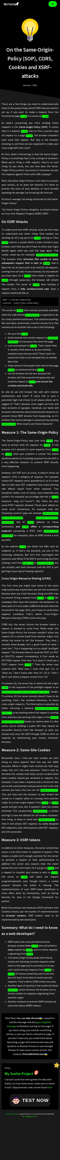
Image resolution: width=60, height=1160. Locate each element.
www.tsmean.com (12, 1101)
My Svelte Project (22, 1061)
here (49, 1074)
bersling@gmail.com (30, 1104)
